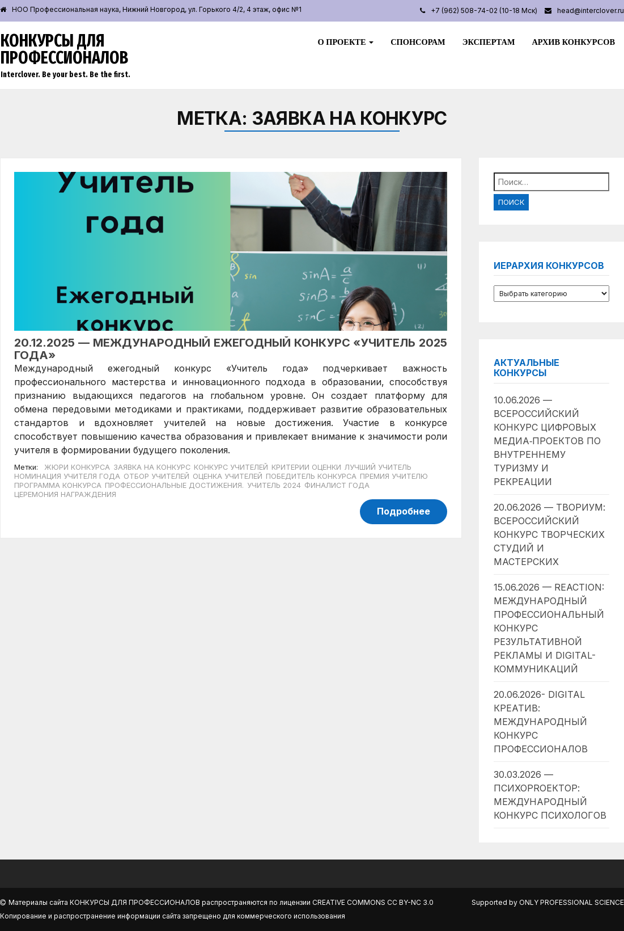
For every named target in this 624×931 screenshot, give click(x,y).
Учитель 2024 (274, 485)
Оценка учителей (227, 476)
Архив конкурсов (573, 42)
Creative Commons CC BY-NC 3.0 (373, 902)
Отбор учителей (156, 476)
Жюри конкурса (77, 467)
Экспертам (488, 42)
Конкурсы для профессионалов (64, 49)
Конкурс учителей (231, 467)
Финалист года (337, 485)
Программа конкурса (57, 485)
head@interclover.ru (590, 10)
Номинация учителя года (67, 476)
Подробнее (403, 511)
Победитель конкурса (311, 476)
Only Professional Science (571, 902)
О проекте (345, 42)
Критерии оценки (306, 467)
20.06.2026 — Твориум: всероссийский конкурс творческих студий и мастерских (549, 534)
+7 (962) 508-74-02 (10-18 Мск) (484, 10)
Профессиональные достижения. (174, 485)
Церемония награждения (65, 494)
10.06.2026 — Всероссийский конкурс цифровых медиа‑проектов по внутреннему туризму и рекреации (547, 440)
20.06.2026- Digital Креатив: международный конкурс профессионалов (541, 722)
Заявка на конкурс (151, 467)
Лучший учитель (378, 467)
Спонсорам (417, 42)
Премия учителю (394, 476)
